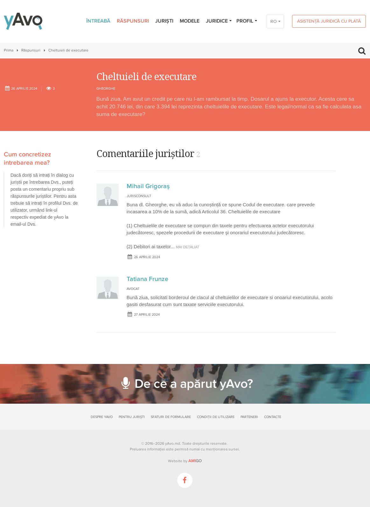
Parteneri (249, 417)
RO (273, 21)
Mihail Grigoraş (148, 186)
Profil (247, 20)
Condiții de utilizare (215, 417)
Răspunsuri (133, 21)
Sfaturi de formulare (171, 417)
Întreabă (98, 21)
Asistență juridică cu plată (329, 21)
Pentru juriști (132, 417)
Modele (189, 21)
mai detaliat (187, 247)
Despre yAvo (102, 417)
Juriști (164, 21)
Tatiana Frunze (147, 279)
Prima (8, 50)
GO (195, 460)
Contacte (272, 417)
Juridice (219, 20)
